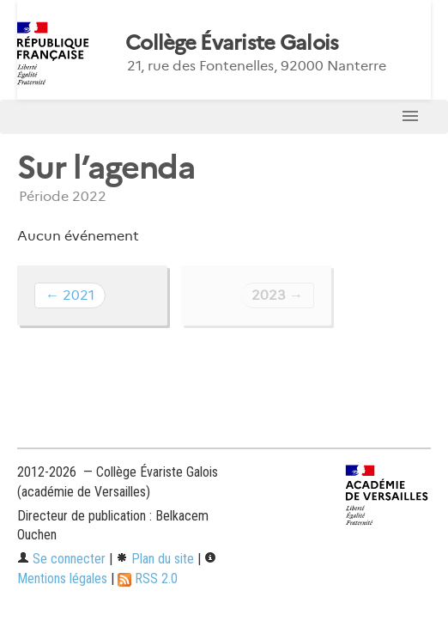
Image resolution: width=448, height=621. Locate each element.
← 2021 (69, 295)
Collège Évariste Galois (231, 42)
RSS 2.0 (148, 578)
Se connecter (61, 559)
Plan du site (155, 559)
